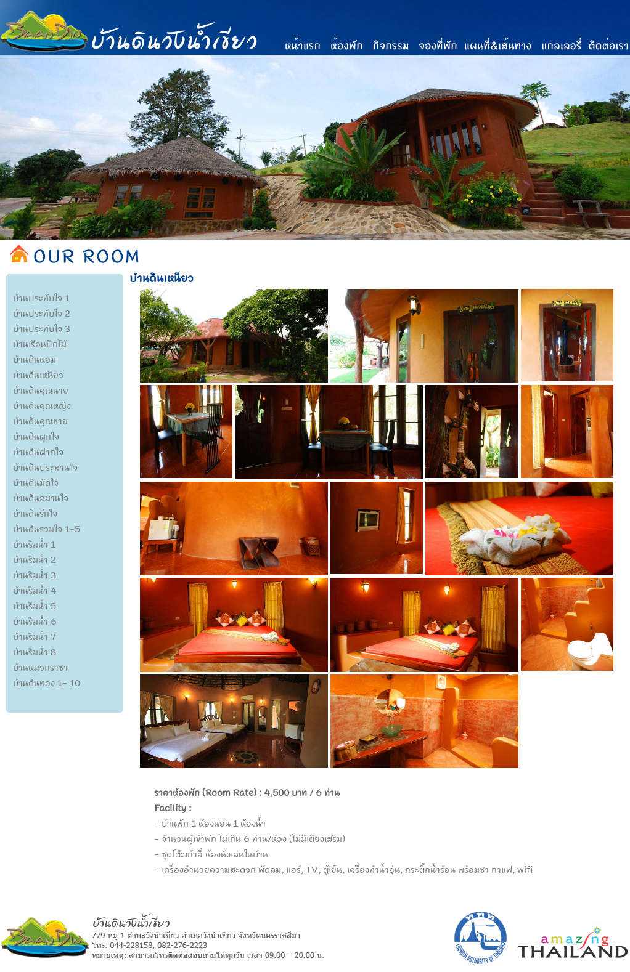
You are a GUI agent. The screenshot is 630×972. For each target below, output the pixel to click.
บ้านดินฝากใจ (38, 451)
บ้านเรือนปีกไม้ (40, 343)
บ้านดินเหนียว (38, 374)
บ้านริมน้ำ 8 (34, 651)
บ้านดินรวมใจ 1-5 (46, 528)
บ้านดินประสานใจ (45, 467)
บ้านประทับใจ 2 (41, 313)
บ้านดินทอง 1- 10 (46, 682)
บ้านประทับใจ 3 (41, 328)
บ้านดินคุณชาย (40, 420)
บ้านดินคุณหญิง (42, 405)
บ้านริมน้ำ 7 (34, 636)
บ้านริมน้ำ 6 (35, 621)
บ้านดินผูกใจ (36, 436)
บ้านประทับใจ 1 (41, 297)
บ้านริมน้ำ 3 (34, 574)
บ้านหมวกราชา (40, 667)
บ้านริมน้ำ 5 (34, 605)
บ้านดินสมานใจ (40, 497)
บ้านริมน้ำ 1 (34, 544)
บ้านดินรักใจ (35, 513)
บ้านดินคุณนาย (40, 390)
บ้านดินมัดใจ (36, 482)
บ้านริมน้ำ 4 (35, 590)
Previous (9, 172)
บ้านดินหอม (34, 359)
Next (621, 172)
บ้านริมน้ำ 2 (34, 559)
